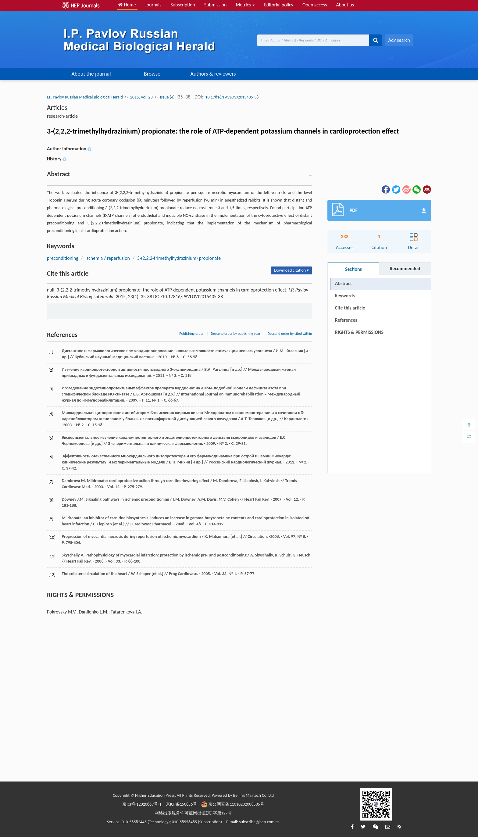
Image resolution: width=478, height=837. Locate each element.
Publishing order (191, 333)
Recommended (405, 268)
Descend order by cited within (290, 333)
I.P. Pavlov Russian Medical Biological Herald (85, 97)
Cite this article (350, 308)
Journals (153, 5)
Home (127, 5)
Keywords (345, 296)
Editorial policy (278, 5)
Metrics (245, 5)
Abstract (343, 283)
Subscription (182, 5)
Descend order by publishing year (235, 333)
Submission (215, 5)
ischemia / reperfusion (107, 258)
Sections (353, 269)
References (346, 320)
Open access (314, 5)
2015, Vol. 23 (141, 97)
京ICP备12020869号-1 (141, 804)
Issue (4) (167, 97)
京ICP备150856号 (181, 804)
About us (345, 5)
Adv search (399, 40)
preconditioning (62, 258)
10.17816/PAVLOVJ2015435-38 (232, 97)
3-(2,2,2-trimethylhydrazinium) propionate (179, 258)
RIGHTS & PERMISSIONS (359, 332)
